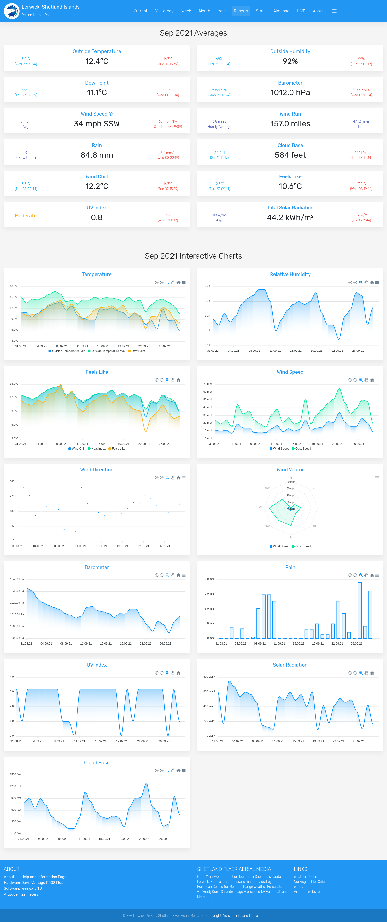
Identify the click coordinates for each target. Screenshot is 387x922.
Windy (298, 887)
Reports (246, 11)
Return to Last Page (37, 15)
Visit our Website (307, 892)
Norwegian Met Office (310, 882)
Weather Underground (311, 876)
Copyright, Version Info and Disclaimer (235, 916)
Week (191, 11)
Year (227, 11)
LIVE (306, 11)
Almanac (286, 11)
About (323, 11)
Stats (265, 11)
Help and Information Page (43, 877)
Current (145, 11)
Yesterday (169, 11)
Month (209, 11)
